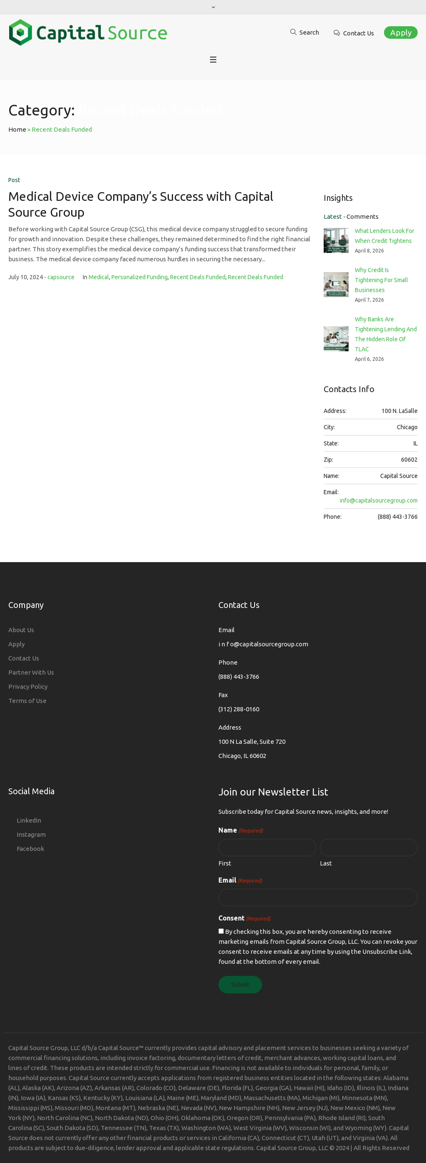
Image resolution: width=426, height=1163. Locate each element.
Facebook (30, 848)
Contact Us (358, 33)
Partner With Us (31, 672)
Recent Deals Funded (197, 277)
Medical (99, 277)
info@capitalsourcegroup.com (379, 500)
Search (309, 32)
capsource (60, 277)
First (224, 863)
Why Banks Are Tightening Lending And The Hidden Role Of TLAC (386, 334)
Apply (400, 32)
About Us (21, 629)
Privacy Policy (27, 686)
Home (17, 129)
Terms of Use (27, 700)
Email (240, 880)
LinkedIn (29, 820)
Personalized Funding (139, 277)
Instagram (31, 834)
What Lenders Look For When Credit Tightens (384, 236)
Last (326, 863)
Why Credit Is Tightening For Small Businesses (381, 280)
